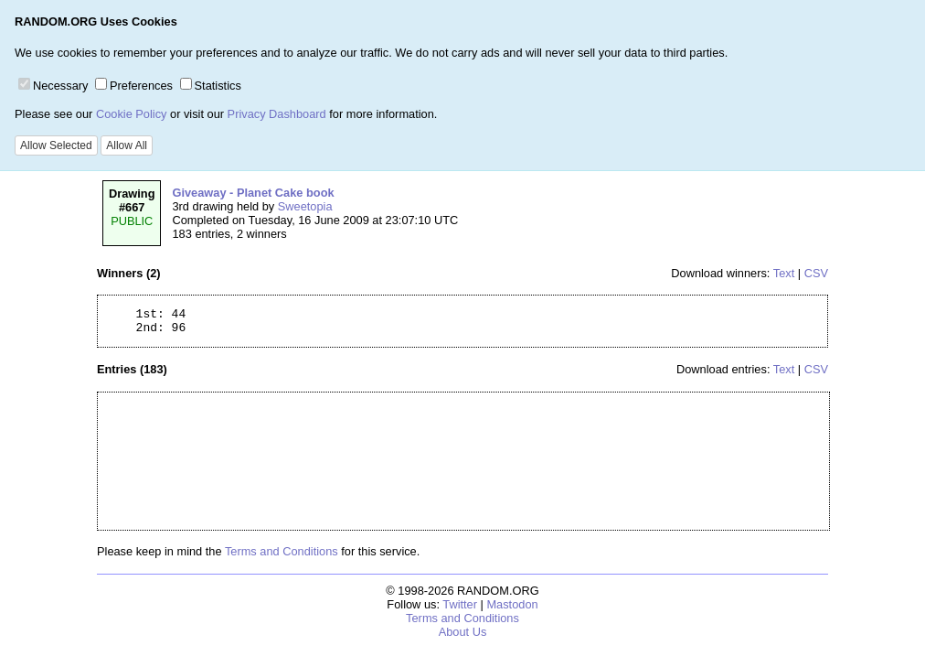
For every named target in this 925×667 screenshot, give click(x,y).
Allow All (126, 145)
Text (783, 273)
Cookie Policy (131, 114)
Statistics (210, 85)
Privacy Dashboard (277, 114)
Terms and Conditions (281, 557)
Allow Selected (56, 145)
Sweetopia (305, 206)
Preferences (134, 85)
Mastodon (511, 610)
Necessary (53, 85)
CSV (816, 273)
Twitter (459, 610)
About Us (463, 637)
